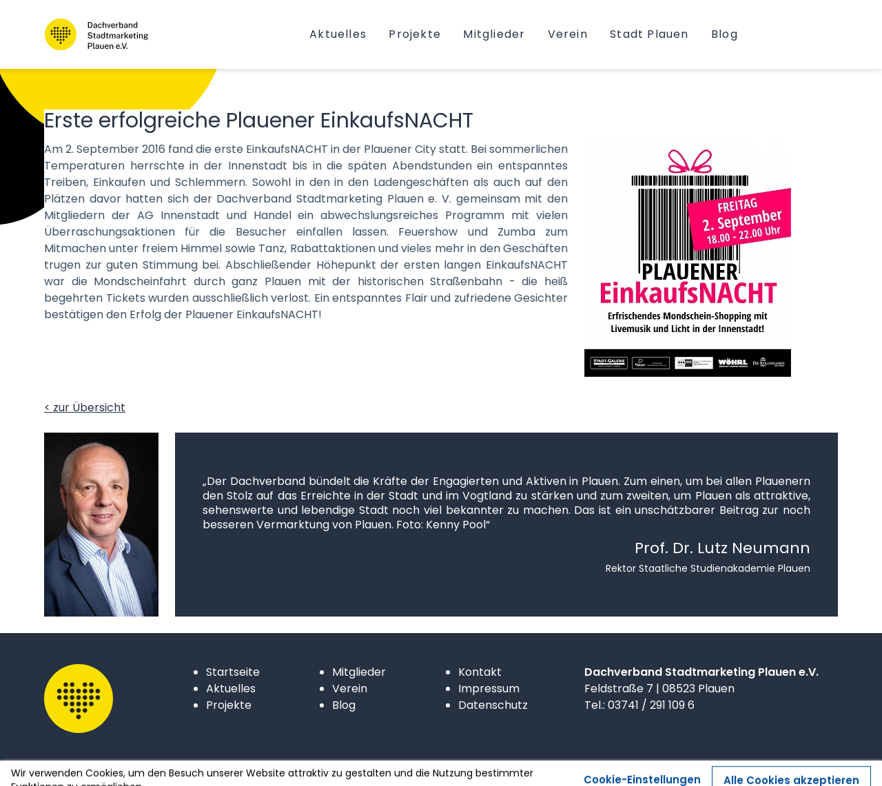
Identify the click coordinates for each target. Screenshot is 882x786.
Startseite (233, 672)
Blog (344, 705)
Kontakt (480, 672)
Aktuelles (231, 688)
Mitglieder (359, 672)
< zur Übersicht (84, 407)
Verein (349, 688)
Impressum (489, 688)
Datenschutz (493, 705)
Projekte (229, 705)
